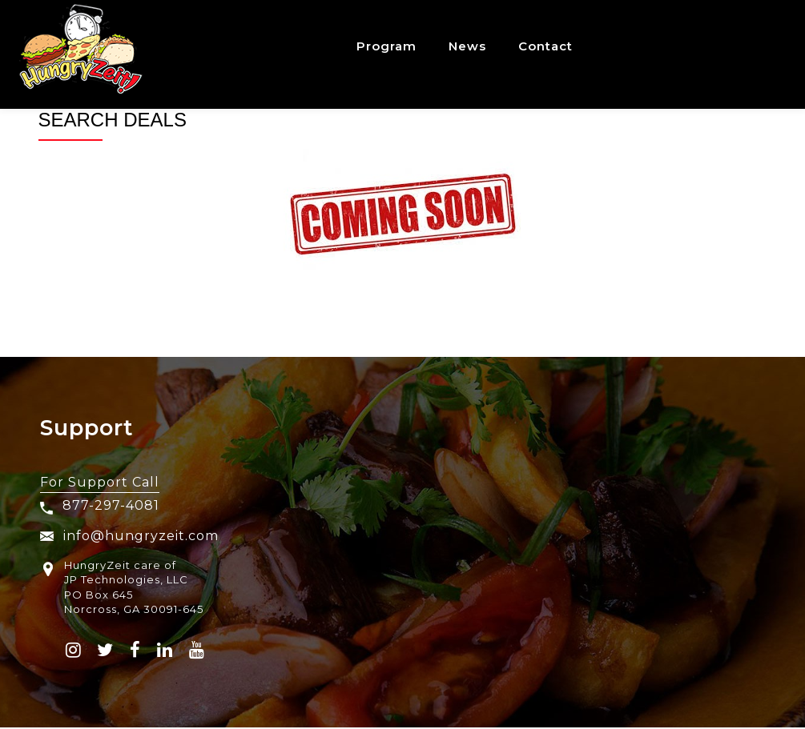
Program (386, 46)
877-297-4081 (110, 505)
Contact (545, 46)
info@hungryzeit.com (129, 535)
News (467, 46)
